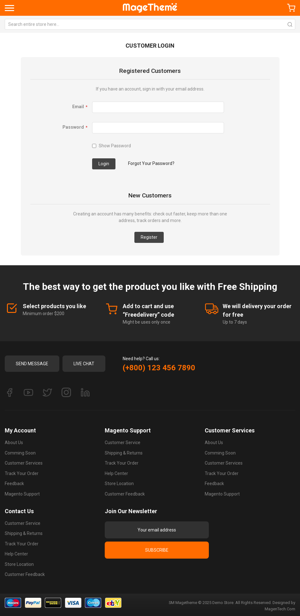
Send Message (32, 363)
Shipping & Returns (124, 452)
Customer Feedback (125, 493)
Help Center (116, 473)
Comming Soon (20, 452)
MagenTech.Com (280, 609)
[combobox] (150, 24)
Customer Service (122, 442)
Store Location (119, 483)
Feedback (14, 483)
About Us (14, 442)
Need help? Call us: (141, 358)
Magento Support (22, 493)
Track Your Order (21, 473)
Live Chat (84, 363)
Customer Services (24, 463)
